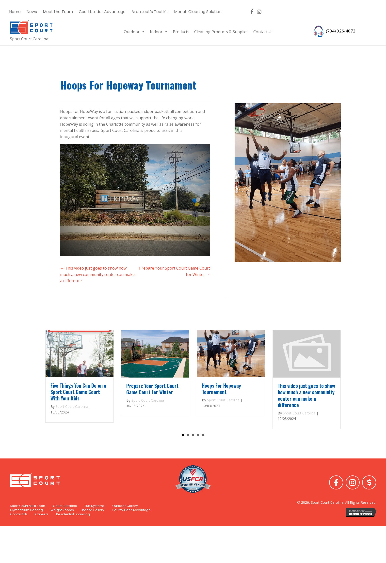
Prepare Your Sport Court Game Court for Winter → (174, 271)
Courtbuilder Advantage (131, 530)
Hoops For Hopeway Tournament (221, 389)
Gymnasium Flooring (26, 530)
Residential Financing (73, 535)
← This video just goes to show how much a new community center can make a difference (97, 274)
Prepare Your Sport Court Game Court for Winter (152, 389)
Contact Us (263, 31)
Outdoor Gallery (125, 526)
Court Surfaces (65, 526)
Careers (41, 535)
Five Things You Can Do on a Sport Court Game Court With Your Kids (78, 392)
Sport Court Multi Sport (27, 526)
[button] (251, 11)
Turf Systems (94, 526)
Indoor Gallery (92, 530)
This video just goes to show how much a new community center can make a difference (306, 395)
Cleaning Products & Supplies (221, 31)
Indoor (159, 32)
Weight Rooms (62, 530)
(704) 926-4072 (339, 30)
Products (181, 31)
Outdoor (134, 32)
